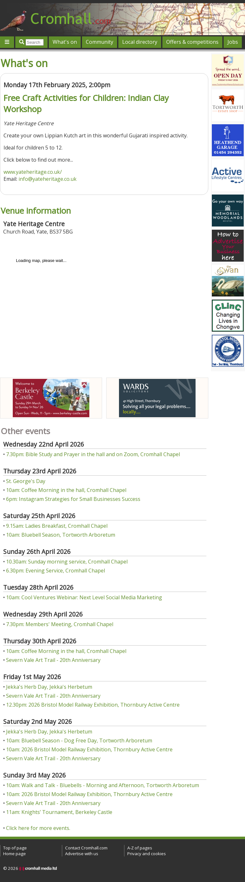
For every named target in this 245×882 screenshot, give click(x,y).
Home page (14, 853)
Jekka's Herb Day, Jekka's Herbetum (49, 686)
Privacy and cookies (146, 853)
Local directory (139, 41)
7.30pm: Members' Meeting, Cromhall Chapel (59, 624)
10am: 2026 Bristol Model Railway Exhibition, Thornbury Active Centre (89, 749)
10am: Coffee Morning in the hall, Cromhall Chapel (66, 490)
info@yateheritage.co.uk (48, 178)
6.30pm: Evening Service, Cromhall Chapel (55, 570)
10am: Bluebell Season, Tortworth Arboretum (60, 534)
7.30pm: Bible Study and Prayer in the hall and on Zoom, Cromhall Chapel (93, 454)
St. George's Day (25, 481)
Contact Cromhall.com (86, 848)
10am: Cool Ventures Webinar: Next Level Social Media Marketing (84, 597)
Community (99, 41)
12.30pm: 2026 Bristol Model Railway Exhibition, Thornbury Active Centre (93, 704)
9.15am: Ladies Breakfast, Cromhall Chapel (57, 525)
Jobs (232, 41)
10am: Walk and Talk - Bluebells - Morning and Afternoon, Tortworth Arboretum (102, 785)
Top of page (15, 848)
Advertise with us (81, 853)
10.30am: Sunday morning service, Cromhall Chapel (67, 561)
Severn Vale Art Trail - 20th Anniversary (53, 659)
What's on (65, 41)
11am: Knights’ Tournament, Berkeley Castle (59, 812)
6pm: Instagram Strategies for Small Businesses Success (73, 498)
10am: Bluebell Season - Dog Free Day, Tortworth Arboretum (79, 740)
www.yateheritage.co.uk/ (33, 171)
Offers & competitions (192, 41)
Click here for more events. (38, 828)
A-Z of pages (139, 848)
